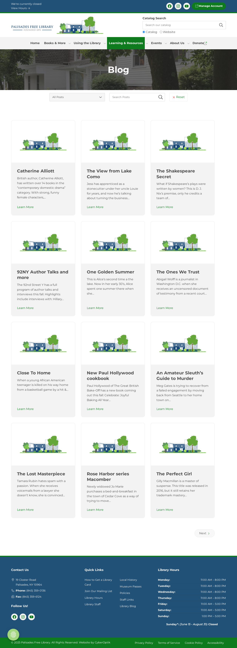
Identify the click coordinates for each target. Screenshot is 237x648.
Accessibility (215, 642)
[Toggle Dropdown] (69, 43)
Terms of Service (169, 642)
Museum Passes (130, 586)
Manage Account (208, 6)
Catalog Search (154, 18)
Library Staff (93, 604)
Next (204, 533)
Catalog (151, 32)
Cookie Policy (194, 642)
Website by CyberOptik (94, 642)
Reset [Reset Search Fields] (178, 97)
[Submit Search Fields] (160, 97)
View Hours (20, 8)
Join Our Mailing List (98, 591)
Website (169, 32)
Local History (128, 579)
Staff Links (127, 599)
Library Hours (94, 597)
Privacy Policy (144, 642)
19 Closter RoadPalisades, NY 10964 (29, 582)
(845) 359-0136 (36, 590)
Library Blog (128, 606)
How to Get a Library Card (98, 582)
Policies (125, 593)
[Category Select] (77, 97)
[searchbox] (137, 97)
